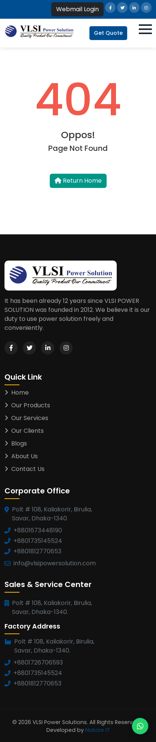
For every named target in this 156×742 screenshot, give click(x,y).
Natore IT (97, 730)
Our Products (27, 405)
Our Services (26, 418)
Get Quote (108, 33)
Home (16, 392)
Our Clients (24, 430)
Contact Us (24, 469)
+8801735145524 (37, 540)
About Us (21, 456)
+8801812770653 (37, 551)
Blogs (15, 443)
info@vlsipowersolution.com (54, 563)
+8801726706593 (38, 662)
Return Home (78, 180)
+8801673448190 (37, 530)
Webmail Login (77, 9)
